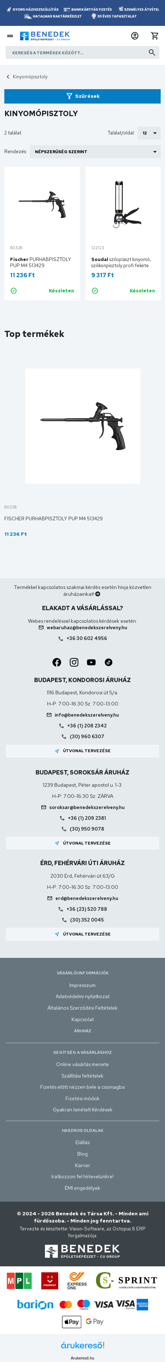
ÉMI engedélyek (82, 1188)
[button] (134, 36)
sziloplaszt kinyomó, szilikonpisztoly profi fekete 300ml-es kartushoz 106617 (121, 265)
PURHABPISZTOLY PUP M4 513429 (40, 262)
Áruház (82, 1030)
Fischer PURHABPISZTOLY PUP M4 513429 (53, 519)
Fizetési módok (82, 1098)
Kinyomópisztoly (30, 77)
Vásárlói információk (83, 972)
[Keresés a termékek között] (82, 52)
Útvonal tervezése (82, 751)
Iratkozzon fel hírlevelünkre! (82, 1176)
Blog (82, 1154)
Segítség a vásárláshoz (82, 1052)
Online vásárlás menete (82, 1064)
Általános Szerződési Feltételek (82, 1008)
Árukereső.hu (82, 1358)
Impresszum (82, 985)
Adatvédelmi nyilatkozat (83, 996)
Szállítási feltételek (82, 1076)
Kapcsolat (83, 1019)
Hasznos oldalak (83, 1130)
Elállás (82, 1142)
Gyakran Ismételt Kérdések (83, 1109)
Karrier (82, 1165)
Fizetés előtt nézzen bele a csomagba (82, 1087)
